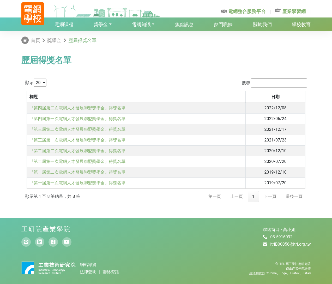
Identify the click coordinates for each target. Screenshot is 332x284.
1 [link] (253, 196)
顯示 (29, 82)
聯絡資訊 (110, 271)
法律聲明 (89, 271)
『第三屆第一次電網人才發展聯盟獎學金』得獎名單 (77, 140)
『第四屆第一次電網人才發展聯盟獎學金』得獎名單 (77, 118)
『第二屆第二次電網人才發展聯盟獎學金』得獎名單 (77, 150)
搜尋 (246, 82)
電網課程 (64, 24)
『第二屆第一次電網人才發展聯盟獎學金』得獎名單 (77, 161)
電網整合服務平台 (243, 11)
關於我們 (262, 24)
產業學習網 (290, 11)
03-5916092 (281, 236)
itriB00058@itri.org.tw (290, 244)
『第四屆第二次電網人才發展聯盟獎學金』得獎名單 (77, 107)
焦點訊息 (184, 24)
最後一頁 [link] (294, 196)
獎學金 (101, 24)
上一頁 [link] (236, 196)
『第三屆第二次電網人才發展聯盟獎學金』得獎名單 (77, 129)
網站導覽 (88, 264)
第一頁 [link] (214, 196)
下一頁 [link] (270, 196)
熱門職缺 (223, 24)
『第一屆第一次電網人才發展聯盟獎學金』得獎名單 (77, 182)
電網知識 (141, 24)
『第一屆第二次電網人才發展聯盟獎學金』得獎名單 (77, 172)
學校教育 (301, 24)
